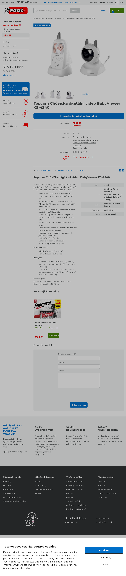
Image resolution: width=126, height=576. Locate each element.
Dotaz (81, 170)
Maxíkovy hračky (39, 18)
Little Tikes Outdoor (74, 489)
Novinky (69, 497)
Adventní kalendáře (74, 481)
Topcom (76, 133)
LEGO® (69, 493)
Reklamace (8, 489)
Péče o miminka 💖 (12, 25)
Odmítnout (104, 564)
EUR (121, 2)
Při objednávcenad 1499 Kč (15, 89)
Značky (6, 42)
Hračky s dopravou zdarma (84, 143)
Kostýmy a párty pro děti (76, 509)
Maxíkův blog (40, 485)
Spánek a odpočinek (82, 137)
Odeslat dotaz (79, 405)
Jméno (61, 362)
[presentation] (79, 394)
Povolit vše (104, 550)
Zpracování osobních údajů (14, 501)
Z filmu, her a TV (9, 46)
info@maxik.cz (9, 75)
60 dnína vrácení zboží (10, 113)
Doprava (7, 485)
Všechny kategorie (12, 21)
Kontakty (7, 481)
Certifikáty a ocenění (43, 489)
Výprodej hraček (73, 501)
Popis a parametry (43, 170)
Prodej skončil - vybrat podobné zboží (78, 116)
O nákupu (110, 2)
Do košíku (54, 335)
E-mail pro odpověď (66, 354)
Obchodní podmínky (12, 497)
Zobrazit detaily (104, 557)
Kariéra (38, 493)
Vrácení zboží (9, 493)
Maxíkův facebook (104, 522)
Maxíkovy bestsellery (75, 485)
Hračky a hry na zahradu (76, 505)
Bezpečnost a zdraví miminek (12, 30)
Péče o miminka (80, 148)
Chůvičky (8, 35)
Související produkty (65, 170)
